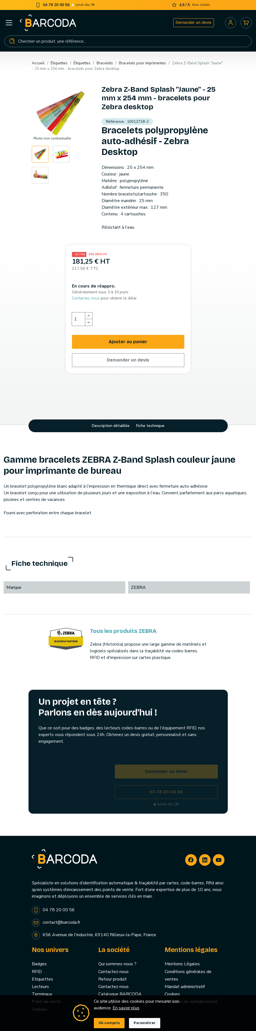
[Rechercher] (128, 41)
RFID (37, 972)
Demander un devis (193, 22)
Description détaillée (111, 425)
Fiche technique (150, 425)
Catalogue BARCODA (120, 994)
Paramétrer (145, 1023)
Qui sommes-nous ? (117, 964)
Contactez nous (86, 298)
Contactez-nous (113, 972)
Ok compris (109, 1023)
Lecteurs (40, 987)
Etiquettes (42, 979)
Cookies (172, 994)
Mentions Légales (182, 964)
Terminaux (42, 994)
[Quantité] (79, 319)
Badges (39, 964)
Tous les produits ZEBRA (123, 631)
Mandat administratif (185, 987)
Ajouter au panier (128, 341)
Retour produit (112, 979)
